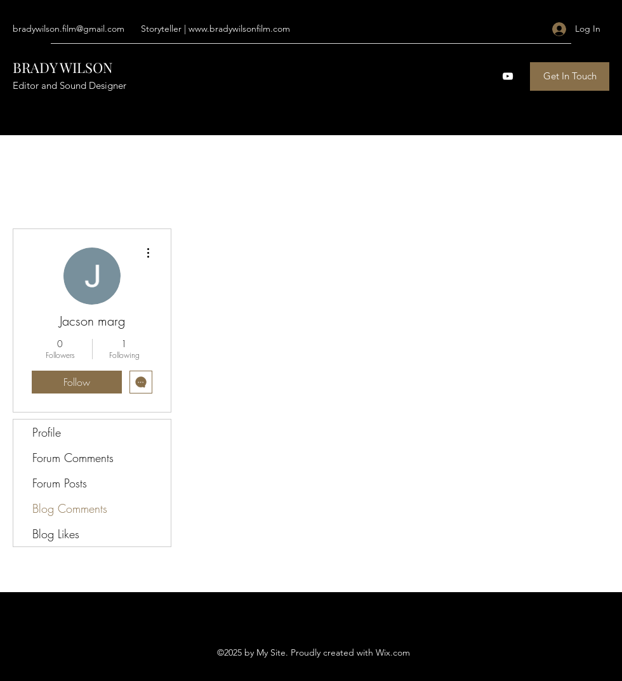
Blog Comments (69, 508)
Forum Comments (73, 457)
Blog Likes (55, 533)
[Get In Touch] (569, 76)
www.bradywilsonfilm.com (239, 28)
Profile (46, 432)
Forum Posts (59, 483)
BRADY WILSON (63, 67)
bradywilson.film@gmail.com (68, 28)
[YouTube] (507, 76)
